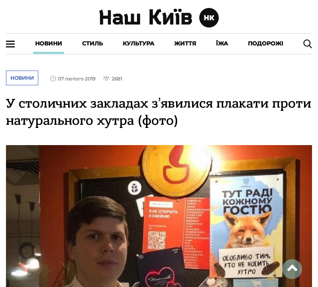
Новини (48, 43)
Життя (185, 43)
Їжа (222, 43)
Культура (138, 43)
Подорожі (265, 43)
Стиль (92, 43)
